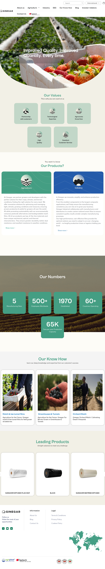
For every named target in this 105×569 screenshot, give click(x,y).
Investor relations (89, 8)
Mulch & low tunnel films (14, 414)
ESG (54, 8)
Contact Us (21, 14)
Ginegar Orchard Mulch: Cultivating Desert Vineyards (86, 418)
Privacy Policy (56, 519)
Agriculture (32, 8)
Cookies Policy (56, 523)
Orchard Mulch (79, 414)
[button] (93, 3)
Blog (77, 8)
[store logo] (6, 11)
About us (20, 8)
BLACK (52, 493)
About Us (33, 515)
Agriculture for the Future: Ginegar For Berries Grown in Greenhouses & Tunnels (52, 419)
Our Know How (66, 8)
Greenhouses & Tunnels (49, 414)
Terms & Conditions (58, 515)
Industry (46, 8)
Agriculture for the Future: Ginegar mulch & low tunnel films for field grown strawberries (17, 419)
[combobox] (74, 3)
